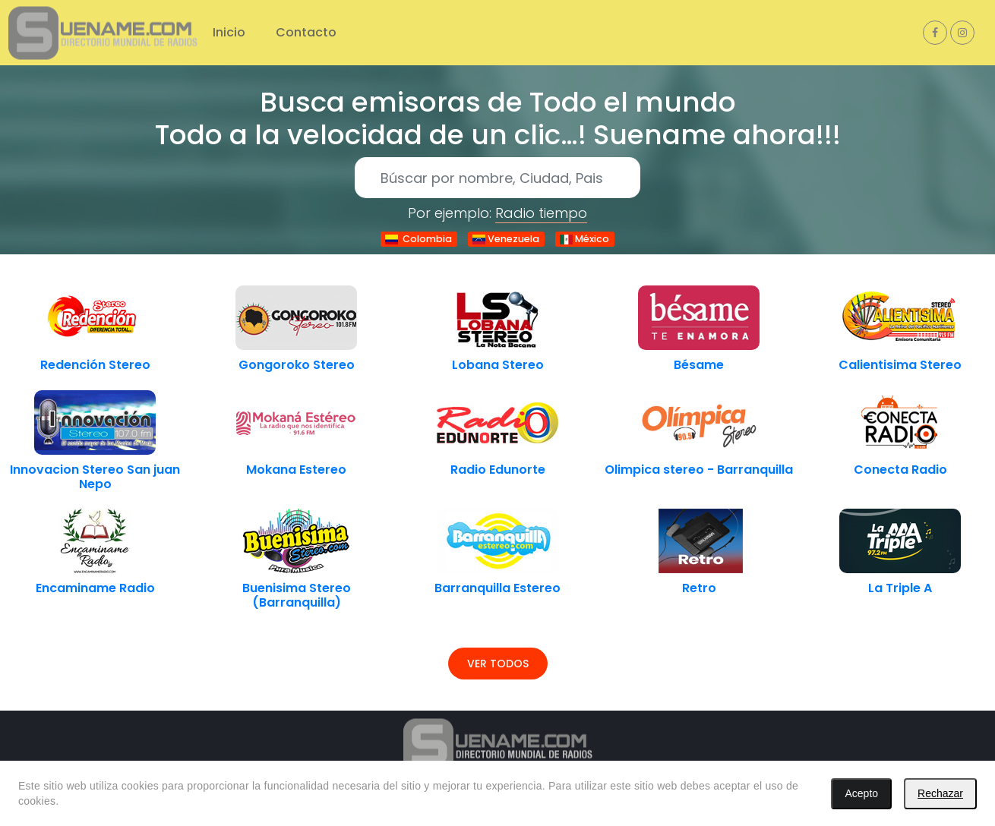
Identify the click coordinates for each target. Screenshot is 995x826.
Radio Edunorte (497, 469)
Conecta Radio (900, 469)
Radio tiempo (541, 212)
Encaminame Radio (95, 588)
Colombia (418, 238)
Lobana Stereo (498, 365)
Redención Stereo (95, 365)
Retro (699, 588)
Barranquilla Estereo (497, 588)
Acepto (861, 793)
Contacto (306, 32)
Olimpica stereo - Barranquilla (699, 469)
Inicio (229, 32)
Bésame (699, 365)
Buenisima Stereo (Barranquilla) (296, 595)
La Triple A (900, 588)
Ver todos (498, 663)
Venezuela (505, 238)
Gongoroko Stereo (296, 365)
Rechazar (940, 793)
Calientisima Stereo (900, 365)
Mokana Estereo (296, 469)
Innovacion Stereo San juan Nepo (95, 477)
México (584, 238)
